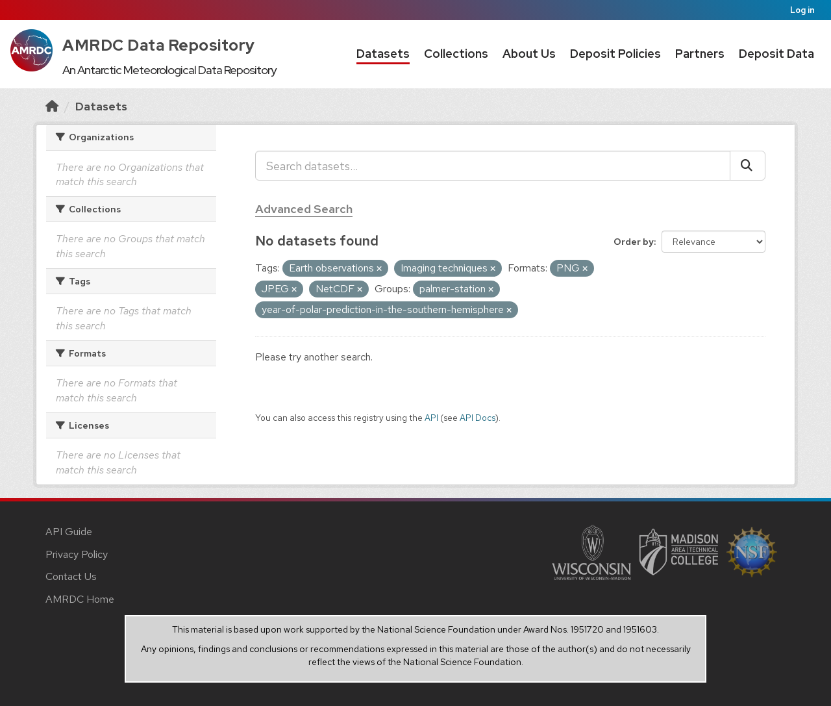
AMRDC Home (79, 599)
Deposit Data (776, 53)
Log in (802, 10)
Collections (456, 53)
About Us (529, 53)
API (431, 417)
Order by (634, 241)
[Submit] (747, 166)
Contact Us (71, 576)
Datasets (383, 53)
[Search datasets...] (492, 166)
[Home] (51, 106)
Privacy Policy (76, 554)
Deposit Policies (615, 53)
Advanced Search (304, 208)
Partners (700, 53)
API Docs (477, 417)
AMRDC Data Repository (158, 45)
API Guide (68, 531)
